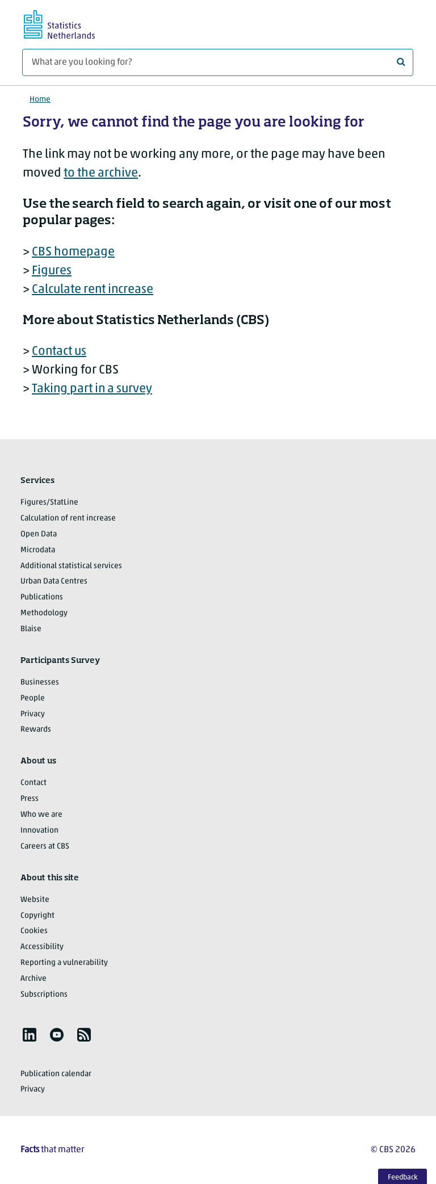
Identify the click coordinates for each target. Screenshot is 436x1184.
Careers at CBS (44, 846)
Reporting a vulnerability (64, 963)
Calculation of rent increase (68, 518)
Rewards (35, 729)
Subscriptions (44, 994)
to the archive (101, 173)
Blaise (30, 629)
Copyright (37, 916)
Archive (33, 979)
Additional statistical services (71, 566)
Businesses (39, 682)
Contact (33, 783)
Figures (52, 271)
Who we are (41, 814)
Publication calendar (55, 1074)
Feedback (403, 1177)
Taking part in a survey (92, 389)
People (32, 698)
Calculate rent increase (92, 289)
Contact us (59, 351)
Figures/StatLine (49, 502)
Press (29, 799)
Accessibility (42, 947)
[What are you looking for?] (217, 62)
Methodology (44, 613)
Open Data (38, 534)
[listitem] (29, 1035)
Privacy (32, 714)
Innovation (39, 830)
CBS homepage (73, 252)
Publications (41, 597)
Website (34, 900)
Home (40, 99)
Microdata (37, 550)
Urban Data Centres (53, 581)
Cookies (34, 931)
